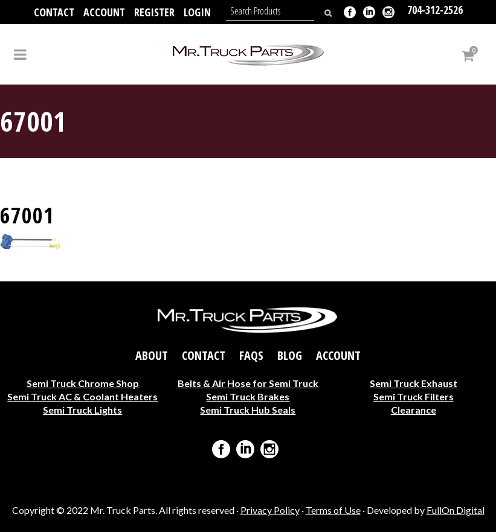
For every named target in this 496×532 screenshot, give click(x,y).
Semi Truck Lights (82, 409)
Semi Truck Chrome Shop (83, 383)
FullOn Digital (456, 510)
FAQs (251, 355)
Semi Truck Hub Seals (247, 409)
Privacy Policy (270, 510)
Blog (289, 355)
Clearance (413, 409)
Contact (54, 12)
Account (104, 12)
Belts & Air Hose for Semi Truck (248, 383)
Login (197, 12)
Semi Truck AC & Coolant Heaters (82, 396)
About (151, 355)
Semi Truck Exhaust (413, 383)
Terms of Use (333, 510)
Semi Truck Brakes (247, 396)
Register (154, 12)
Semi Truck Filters (413, 396)
